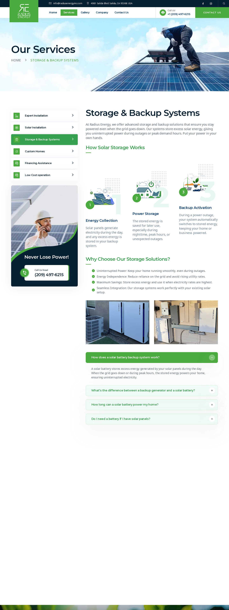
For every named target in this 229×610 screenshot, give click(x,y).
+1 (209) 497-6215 (179, 14)
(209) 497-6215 (49, 274)
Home (16, 60)
